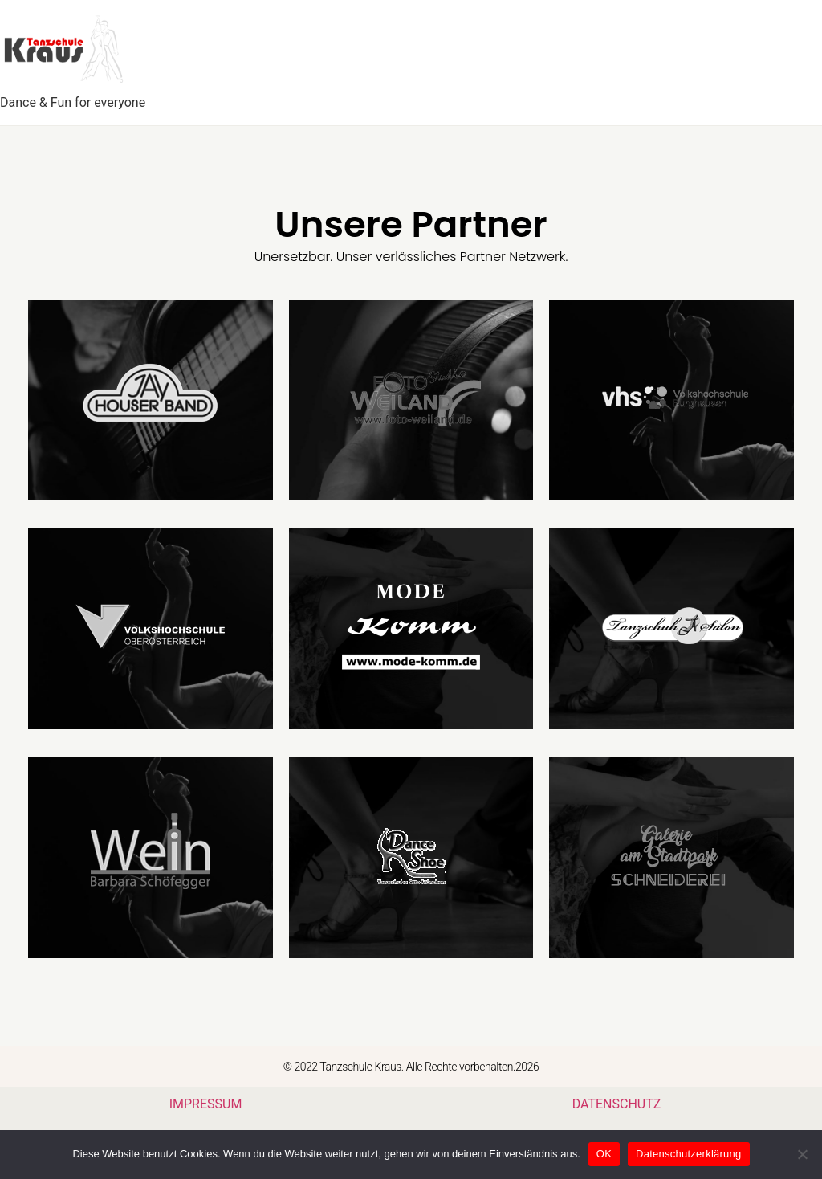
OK (604, 1154)
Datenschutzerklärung (688, 1154)
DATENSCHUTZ (616, 1104)
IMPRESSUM (205, 1104)
